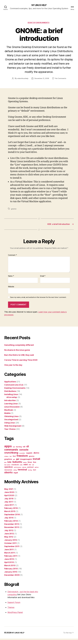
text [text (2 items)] (34, 471)
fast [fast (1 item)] (11, 457)
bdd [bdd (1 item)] (14, 448)
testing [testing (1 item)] (30, 471)
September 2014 (12, 516)
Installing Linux (11, 396)
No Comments (61, 79)
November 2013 (11, 528)
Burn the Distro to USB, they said (19, 356)
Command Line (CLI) (13, 386)
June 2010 (9, 560)
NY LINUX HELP (39, 5)
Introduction (10, 402)
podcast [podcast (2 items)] (30, 468)
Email (42, 277)
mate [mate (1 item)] (21, 466)
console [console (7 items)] (23, 451)
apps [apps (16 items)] (8, 447)
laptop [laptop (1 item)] (24, 463)
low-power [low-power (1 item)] (7, 466)
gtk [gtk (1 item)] (14, 460)
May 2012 (8, 538)
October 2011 (10, 544)
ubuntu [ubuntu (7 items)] (8, 473)
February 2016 (11, 509)
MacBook (8, 411)
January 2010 (10, 573)
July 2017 (8, 503)
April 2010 (9, 564)
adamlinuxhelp (22, 79)
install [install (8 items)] (36, 460)
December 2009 (12, 576)
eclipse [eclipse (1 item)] (6, 457)
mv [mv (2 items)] (30, 466)
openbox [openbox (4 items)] (8, 468)
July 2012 (8, 532)
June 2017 (9, 506)
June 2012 (9, 535)
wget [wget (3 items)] (16, 474)
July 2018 (8, 500)
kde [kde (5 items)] (9, 463)
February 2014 (11, 522)
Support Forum (13, 604)
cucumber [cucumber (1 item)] (22, 454)
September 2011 (11, 548)
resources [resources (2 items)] (8, 471)
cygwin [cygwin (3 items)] (29, 454)
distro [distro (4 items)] (36, 454)
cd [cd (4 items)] (24, 448)
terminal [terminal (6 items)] (22, 471)
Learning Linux (11, 405)
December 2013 (11, 525)
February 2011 (10, 557)
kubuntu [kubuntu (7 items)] (17, 463)
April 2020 (9, 497)
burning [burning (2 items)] (19, 448)
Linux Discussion (12, 408)
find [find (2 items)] (14, 457)
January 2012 (10, 541)
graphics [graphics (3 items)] (8, 460)
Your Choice (9, 430)
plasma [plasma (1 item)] (24, 468)
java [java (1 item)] (5, 463)
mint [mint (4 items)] (26, 466)
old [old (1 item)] (33, 466)
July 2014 (8, 519)
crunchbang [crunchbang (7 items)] (11, 454)
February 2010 (11, 570)
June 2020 (9, 493)
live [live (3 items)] (34, 463)
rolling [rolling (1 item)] (15, 471)
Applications (10, 383)
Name (11, 277)
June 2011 (9, 551)
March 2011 (9, 554)
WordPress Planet (15, 614)
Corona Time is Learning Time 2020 (21, 361)
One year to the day (13, 366)
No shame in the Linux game (17, 351)
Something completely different (19, 346)
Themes (10, 609)
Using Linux (9, 424)
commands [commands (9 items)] (11, 451)
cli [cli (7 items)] (27, 447)
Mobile (7, 414)
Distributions (10, 392)
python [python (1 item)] (37, 468)
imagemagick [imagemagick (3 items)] (26, 460)
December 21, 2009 (41, 79)
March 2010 (9, 567)
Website (11, 288)
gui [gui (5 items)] (17, 460)
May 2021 (8, 490)
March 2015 (9, 513)
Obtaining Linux (11, 418)
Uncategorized (11, 421)
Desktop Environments (39, 23)
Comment (12, 256)
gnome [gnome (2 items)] (31, 457)
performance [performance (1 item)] (17, 468)
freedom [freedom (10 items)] (22, 457)
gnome (14, 209)
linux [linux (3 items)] (30, 463)
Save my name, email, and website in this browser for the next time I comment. (38, 299)
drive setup (11, 398)
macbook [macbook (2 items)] (15, 466)
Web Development (12, 427)
